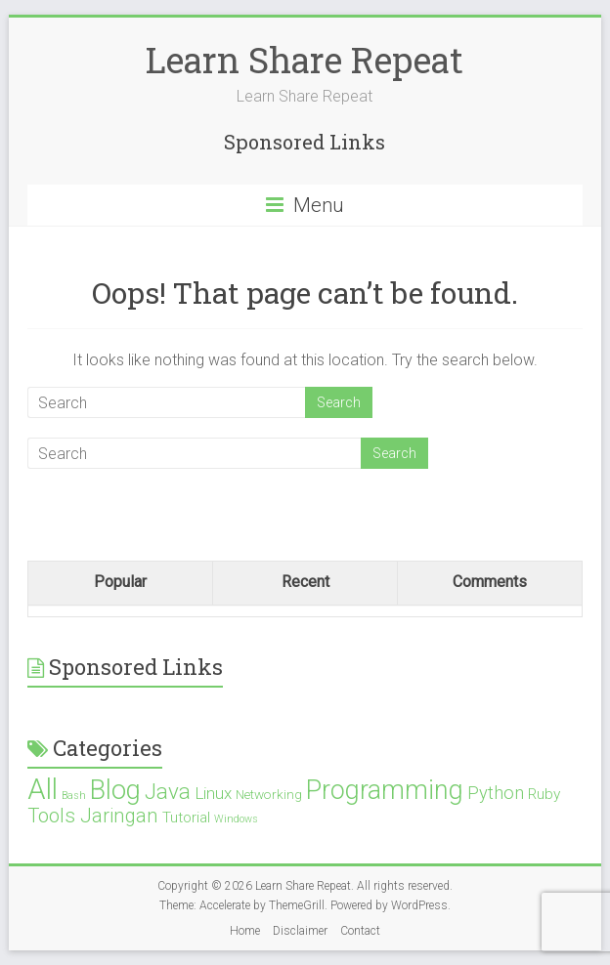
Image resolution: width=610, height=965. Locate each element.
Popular (120, 581)
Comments (490, 581)
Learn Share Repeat (304, 59)
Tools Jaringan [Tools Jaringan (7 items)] (92, 815)
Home (245, 931)
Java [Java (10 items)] (168, 791)
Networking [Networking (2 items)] (269, 794)
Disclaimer (300, 931)
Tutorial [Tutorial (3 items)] (186, 817)
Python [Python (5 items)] (495, 792)
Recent (305, 581)
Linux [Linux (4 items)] (213, 793)
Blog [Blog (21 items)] (115, 790)
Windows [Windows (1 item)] (236, 819)
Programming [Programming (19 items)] (384, 790)
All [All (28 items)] (42, 789)
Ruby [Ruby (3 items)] (544, 794)
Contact (360, 931)
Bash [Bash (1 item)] (74, 795)
